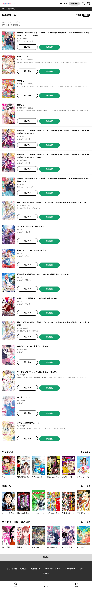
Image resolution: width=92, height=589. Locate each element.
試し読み (27, 47)
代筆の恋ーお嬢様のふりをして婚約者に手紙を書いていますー (43, 274)
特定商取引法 (36, 569)
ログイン (63, 3)
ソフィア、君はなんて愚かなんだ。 (31, 226)
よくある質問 (12, 569)
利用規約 (23, 569)
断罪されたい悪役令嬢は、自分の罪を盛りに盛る (37, 298)
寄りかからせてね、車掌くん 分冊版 (32, 346)
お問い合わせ (70, 569)
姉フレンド (21, 105)
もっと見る (85, 452)
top (4, 9)
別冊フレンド (22, 56)
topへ (46, 557)
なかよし (20, 81)
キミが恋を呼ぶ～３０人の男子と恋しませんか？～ (38, 372)
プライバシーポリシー (52, 569)
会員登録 (74, 3)
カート (46, 587)
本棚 (76, 587)
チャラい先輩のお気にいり (28, 423)
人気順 (78, 15)
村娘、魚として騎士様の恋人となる (32, 250)
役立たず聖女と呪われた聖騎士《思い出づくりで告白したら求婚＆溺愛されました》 (52, 202)
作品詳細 (49, 47)
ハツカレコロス (23, 397)
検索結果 (11, 9)
